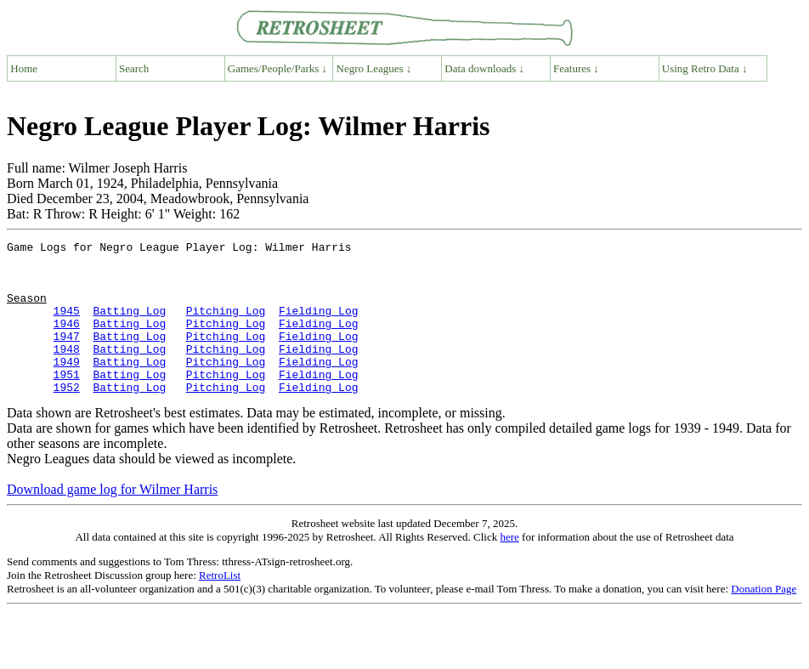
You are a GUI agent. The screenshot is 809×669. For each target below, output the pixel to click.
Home (23, 68)
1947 (67, 356)
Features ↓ (576, 68)
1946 (67, 341)
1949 (67, 386)
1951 (67, 402)
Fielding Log (319, 325)
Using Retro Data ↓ (705, 68)
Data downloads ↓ (484, 68)
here (509, 567)
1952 (67, 417)
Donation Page (763, 619)
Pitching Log (226, 325)
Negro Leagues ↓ (374, 68)
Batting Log (129, 325)
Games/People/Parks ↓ (277, 68)
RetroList (219, 605)
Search (134, 68)
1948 (67, 371)
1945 (67, 325)
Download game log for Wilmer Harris (112, 520)
